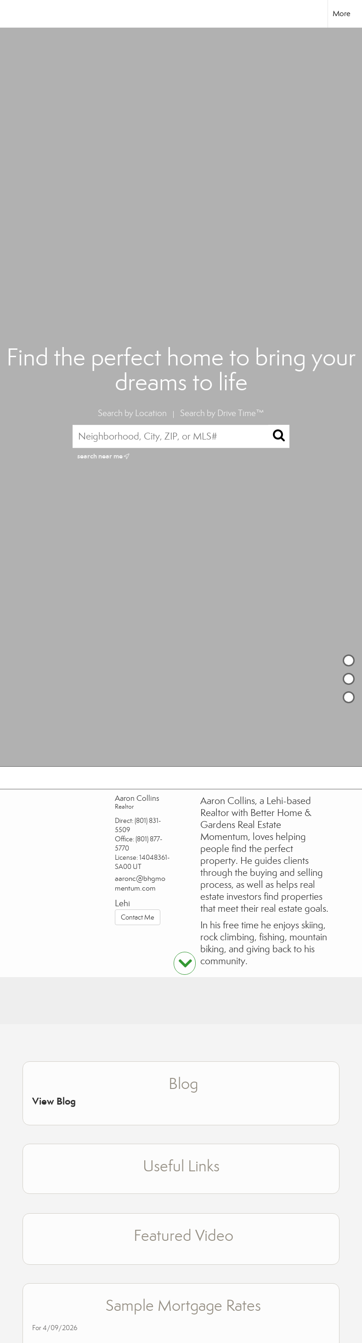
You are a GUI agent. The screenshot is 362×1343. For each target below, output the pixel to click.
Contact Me (137, 917)
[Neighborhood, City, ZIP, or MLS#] (181, 436)
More (342, 13)
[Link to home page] (12, 14)
